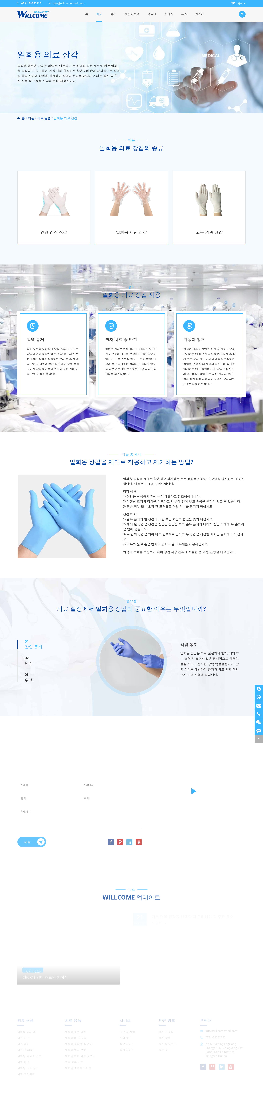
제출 (34, 844)
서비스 (169, 17)
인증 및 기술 (132, 17)
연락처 (199, 17)
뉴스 (184, 17)
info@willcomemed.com (69, 3)
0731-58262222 (31, 3)
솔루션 (152, 17)
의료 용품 (43, 118)
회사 (113, 17)
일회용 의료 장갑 (65, 118)
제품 (99, 17)
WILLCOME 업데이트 (131, 899)
